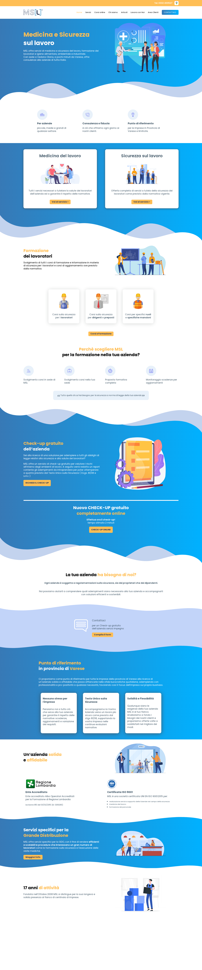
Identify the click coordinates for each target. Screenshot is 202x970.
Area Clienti (153, 12)
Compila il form (102, 634)
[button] (176, 3)
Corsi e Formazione (100, 333)
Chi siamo (113, 12)
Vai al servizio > (60, 201)
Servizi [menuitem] (88, 12)
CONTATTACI (170, 12)
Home (79, 12)
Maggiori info (33, 857)
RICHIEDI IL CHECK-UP (37, 482)
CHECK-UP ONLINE (101, 529)
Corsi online (99, 12)
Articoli (124, 12)
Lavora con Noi (138, 12)
